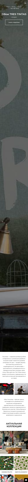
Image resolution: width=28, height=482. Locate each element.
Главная (8, 6)
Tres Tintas (19, 6)
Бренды (13, 6)
